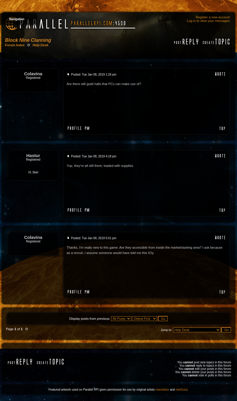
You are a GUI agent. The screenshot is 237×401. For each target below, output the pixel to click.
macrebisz (162, 389)
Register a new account (213, 17)
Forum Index (15, 45)
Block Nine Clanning (28, 40)
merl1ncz (182, 389)
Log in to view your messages (208, 21)
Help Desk (40, 45)
